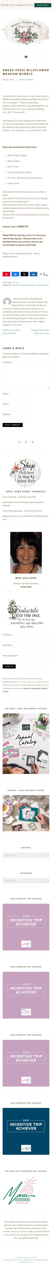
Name (6, 393)
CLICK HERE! (43, 5)
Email (6, 404)
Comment (8, 362)
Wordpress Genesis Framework (19, 1260)
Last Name (7, 645)
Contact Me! (16, 325)
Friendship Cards (42, 285)
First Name (7, 635)
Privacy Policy (30, 1257)
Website (6, 414)
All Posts (15, 282)
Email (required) (11, 655)
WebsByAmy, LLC (26, 1262)
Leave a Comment (26, 80)
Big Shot (16, 285)
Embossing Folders (28, 285)
